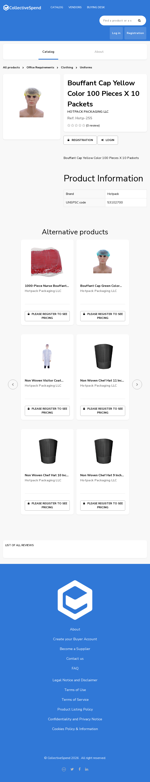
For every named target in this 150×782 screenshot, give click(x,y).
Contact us (75, 658)
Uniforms (86, 67)
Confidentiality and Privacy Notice (75, 719)
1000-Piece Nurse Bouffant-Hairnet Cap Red (46, 286)
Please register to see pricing (47, 316)
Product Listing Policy (75, 709)
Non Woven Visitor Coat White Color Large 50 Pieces (46, 381)
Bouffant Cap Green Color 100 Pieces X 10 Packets (100, 286)
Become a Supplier (75, 648)
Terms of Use (75, 689)
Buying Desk (96, 7)
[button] (9, 382)
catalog (57, 7)
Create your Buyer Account (75, 639)
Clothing (67, 67)
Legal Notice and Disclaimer (75, 680)
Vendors (75, 7)
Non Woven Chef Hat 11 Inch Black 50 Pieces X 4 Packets (101, 381)
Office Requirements (40, 67)
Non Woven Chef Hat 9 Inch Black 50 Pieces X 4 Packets (101, 476)
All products (11, 67)
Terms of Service (75, 699)
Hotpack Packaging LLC (88, 112)
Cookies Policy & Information (75, 729)
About (75, 629)
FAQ (75, 668)
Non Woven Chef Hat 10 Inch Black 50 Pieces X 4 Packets (46, 476)
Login (107, 140)
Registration (80, 140)
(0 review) (93, 125)
